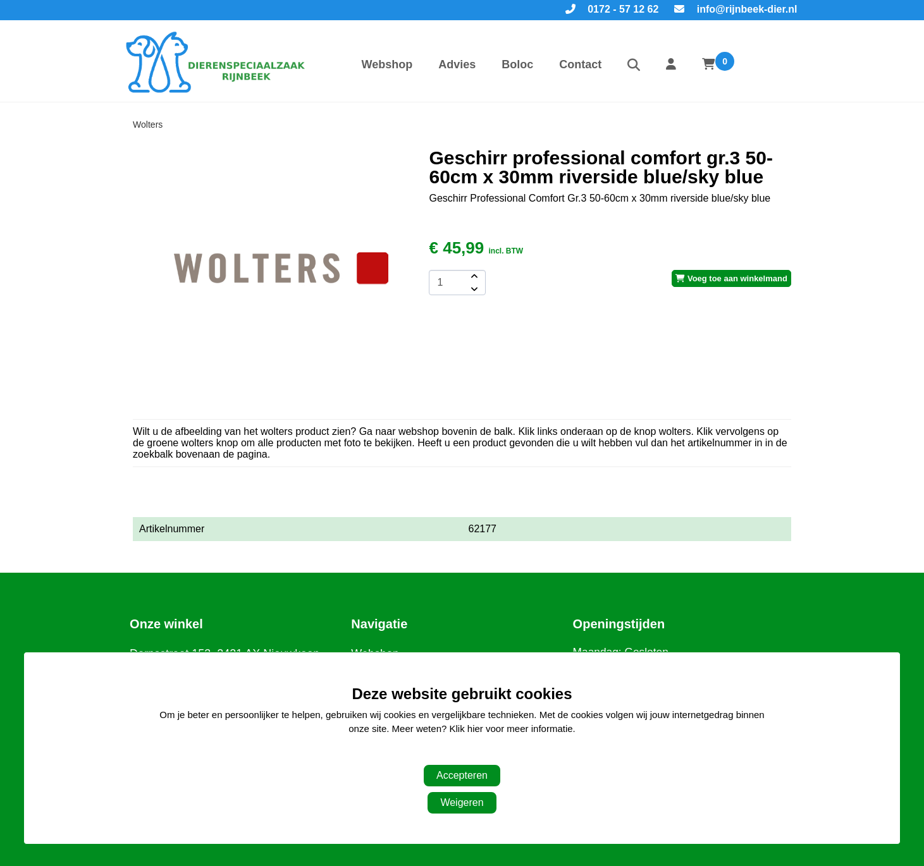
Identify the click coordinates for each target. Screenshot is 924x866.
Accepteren (462, 775)
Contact (580, 64)
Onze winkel (166, 624)
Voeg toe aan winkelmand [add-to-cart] (731, 278)
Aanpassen (455, 754)
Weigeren (461, 802)
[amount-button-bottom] (473, 289)
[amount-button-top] (473, 276)
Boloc (517, 64)
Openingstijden (619, 624)
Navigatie (379, 624)
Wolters (148, 124)
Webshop (387, 64)
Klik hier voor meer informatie (511, 728)
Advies (457, 64)
